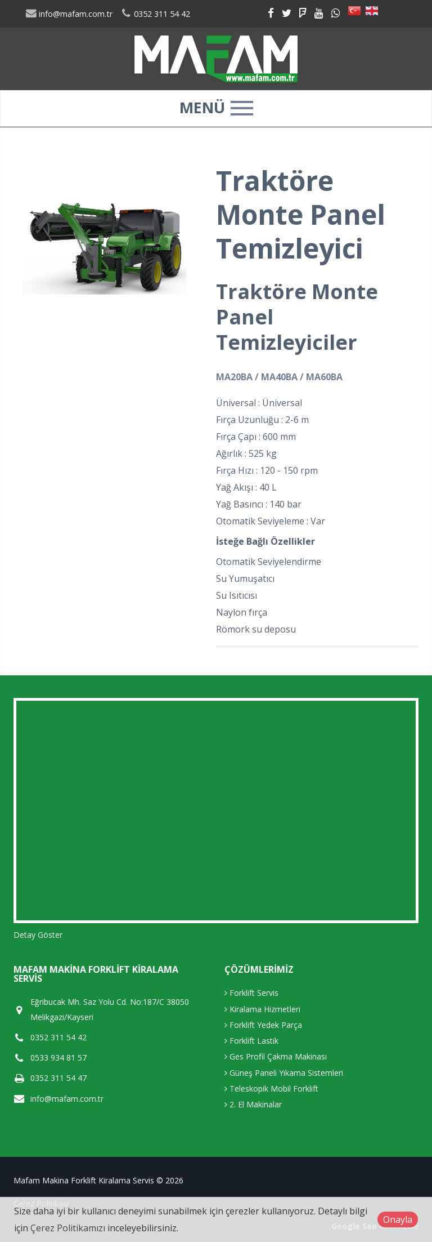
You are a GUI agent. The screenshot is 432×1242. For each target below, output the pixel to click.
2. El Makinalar (253, 1104)
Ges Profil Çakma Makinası (275, 1056)
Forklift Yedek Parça (263, 1025)
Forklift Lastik (251, 1040)
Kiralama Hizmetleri (262, 1009)
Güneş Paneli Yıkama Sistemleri (283, 1072)
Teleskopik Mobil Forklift (271, 1088)
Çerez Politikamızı (67, 1228)
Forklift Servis (251, 992)
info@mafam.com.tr (68, 13)
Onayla (397, 1219)
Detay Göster (38, 934)
